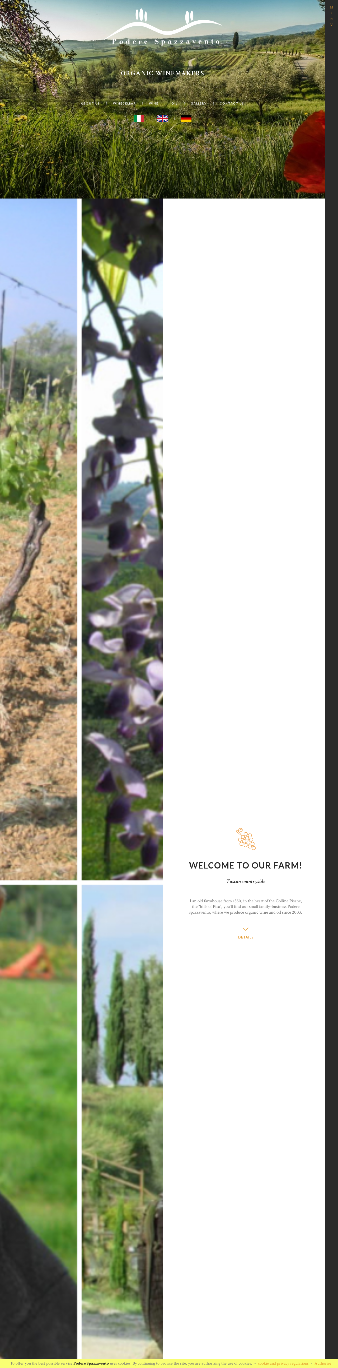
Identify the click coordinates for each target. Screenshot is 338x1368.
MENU (331, 16)
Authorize (322, 1363)
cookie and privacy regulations (283, 1363)
